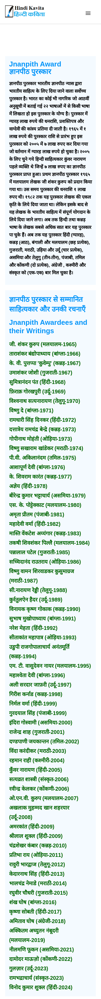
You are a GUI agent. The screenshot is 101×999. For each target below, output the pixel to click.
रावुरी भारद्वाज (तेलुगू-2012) (37, 864)
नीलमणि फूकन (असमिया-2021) (41, 950)
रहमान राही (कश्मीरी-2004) (37, 760)
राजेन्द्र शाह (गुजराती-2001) (37, 732)
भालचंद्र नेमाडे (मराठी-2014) (38, 883)
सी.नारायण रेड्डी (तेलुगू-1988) (38, 590)
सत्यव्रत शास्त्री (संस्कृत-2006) (39, 779)
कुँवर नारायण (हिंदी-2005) (35, 770)
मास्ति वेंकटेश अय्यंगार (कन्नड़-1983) (45, 533)
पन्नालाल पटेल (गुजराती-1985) (39, 552)
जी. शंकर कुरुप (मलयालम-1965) (43, 344)
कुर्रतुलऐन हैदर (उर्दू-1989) (35, 600)
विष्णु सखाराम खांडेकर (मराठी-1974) (46, 448)
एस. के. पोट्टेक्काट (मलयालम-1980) (45, 505)
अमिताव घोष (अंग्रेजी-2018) (37, 921)
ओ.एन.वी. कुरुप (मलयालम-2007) (43, 798)
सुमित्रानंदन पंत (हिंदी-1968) (37, 382)
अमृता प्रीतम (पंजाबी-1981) (36, 514)
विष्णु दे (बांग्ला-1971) (31, 410)
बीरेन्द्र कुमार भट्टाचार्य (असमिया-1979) (47, 496)
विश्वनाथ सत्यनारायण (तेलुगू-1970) (44, 401)
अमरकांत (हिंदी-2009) (31, 827)
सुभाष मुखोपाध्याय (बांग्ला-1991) (42, 619)
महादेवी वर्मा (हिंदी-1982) (35, 524)
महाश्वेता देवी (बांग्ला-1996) (37, 675)
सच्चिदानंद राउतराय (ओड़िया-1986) (45, 562)
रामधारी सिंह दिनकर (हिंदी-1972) (42, 420)
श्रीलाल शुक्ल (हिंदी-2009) (36, 836)
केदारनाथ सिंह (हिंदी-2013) (37, 874)
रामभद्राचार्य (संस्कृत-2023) (36, 978)
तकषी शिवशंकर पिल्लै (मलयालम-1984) (49, 543)
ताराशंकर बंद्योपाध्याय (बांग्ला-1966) (45, 354)
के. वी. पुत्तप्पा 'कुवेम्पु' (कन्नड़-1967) (45, 363)
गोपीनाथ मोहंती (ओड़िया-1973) (40, 439)
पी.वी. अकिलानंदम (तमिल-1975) (42, 458)
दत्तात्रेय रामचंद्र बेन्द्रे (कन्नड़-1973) (42, 429)
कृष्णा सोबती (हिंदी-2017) (35, 912)
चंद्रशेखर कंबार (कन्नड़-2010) (38, 845)
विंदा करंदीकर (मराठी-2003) (37, 751)
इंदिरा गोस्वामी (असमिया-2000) (40, 723)
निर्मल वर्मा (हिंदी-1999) (33, 704)
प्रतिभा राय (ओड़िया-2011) (36, 855)
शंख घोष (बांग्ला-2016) (33, 902)
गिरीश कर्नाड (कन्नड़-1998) (35, 694)
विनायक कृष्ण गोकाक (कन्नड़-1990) (44, 609)
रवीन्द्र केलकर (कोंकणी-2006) (39, 789)
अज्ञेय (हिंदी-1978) (28, 486)
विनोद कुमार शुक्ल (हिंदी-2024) (40, 987)
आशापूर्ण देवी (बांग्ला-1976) (37, 467)
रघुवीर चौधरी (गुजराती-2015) (38, 893)
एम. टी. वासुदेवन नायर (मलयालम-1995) (50, 666)
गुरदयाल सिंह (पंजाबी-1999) (38, 713)
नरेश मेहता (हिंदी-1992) (33, 628)
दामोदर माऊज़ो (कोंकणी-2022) (40, 959)
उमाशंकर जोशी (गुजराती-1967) (40, 373)
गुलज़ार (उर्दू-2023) (28, 968)
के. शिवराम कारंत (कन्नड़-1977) (40, 477)
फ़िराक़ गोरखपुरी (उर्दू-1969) (37, 392)
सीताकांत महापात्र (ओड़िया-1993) (42, 637)
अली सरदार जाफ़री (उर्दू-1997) (40, 685)
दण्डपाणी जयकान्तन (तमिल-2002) (44, 741)
